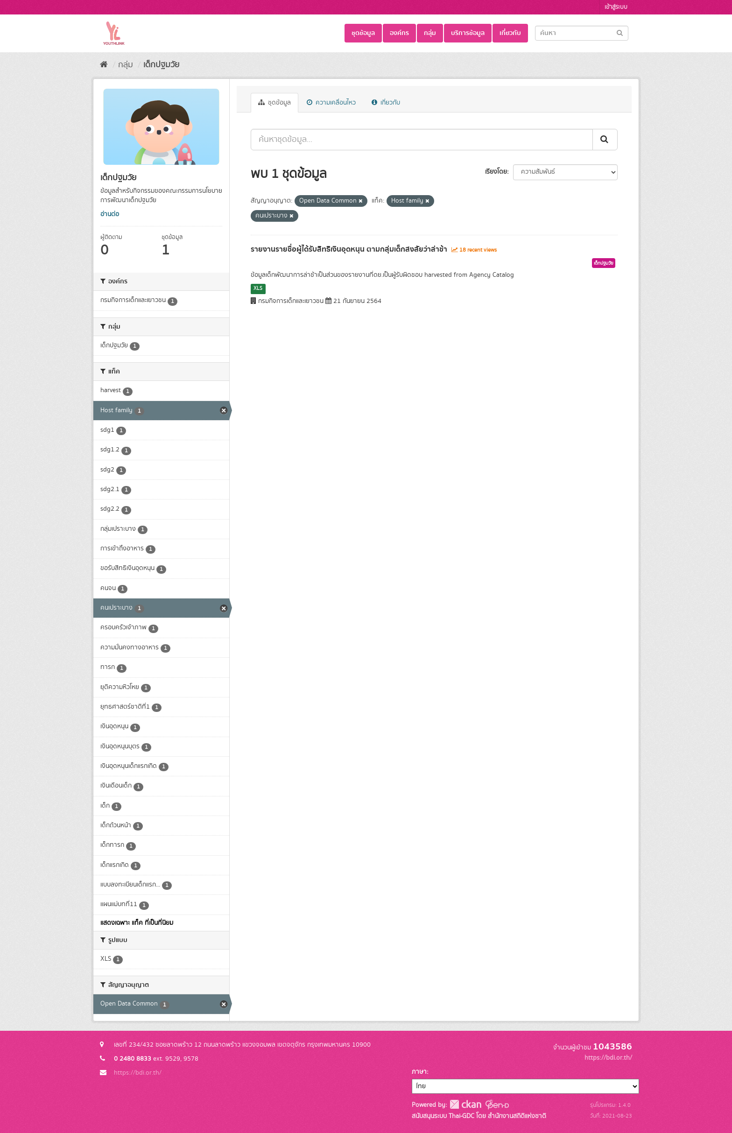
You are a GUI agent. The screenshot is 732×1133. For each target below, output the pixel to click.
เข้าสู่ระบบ (616, 7)
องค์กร (399, 33)
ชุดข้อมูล (363, 33)
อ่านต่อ (109, 214)
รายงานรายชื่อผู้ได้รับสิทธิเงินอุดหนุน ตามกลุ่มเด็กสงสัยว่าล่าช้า (349, 249)
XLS (257, 288)
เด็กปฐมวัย (161, 65)
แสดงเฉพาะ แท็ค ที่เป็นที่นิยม (136, 923)
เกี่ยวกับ (510, 33)
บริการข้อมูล (468, 33)
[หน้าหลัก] (104, 65)
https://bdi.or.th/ (138, 1072)
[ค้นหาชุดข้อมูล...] (422, 139)
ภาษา (419, 1072)
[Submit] (620, 32)
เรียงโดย (496, 171)
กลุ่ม (430, 33)
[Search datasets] (581, 33)
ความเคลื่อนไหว (331, 102)
